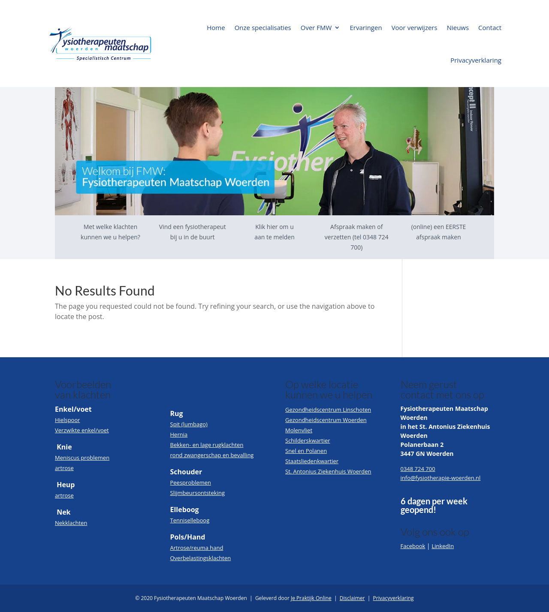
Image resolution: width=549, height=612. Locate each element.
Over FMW (316, 27)
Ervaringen (366, 27)
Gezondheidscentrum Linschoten (328, 409)
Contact (489, 27)
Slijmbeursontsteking (197, 493)
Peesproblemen (190, 482)
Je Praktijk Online (311, 598)
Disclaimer (352, 598)
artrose (64, 468)
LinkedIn (442, 546)
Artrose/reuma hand (196, 548)
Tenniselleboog (190, 520)
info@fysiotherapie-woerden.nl (441, 478)
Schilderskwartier (307, 440)
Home (216, 27)
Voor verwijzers (414, 27)
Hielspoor (67, 420)
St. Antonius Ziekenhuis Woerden (328, 471)
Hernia (179, 434)
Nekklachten (71, 523)
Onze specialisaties (263, 27)
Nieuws (458, 27)
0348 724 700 (418, 469)
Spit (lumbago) (189, 424)
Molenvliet (298, 430)
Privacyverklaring (475, 60)
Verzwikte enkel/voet (82, 430)
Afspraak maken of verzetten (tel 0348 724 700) (357, 237)
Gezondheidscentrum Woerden (326, 420)
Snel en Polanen (306, 451)
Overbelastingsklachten (200, 558)
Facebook (413, 546)
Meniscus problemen (82, 457)
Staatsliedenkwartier (311, 461)
